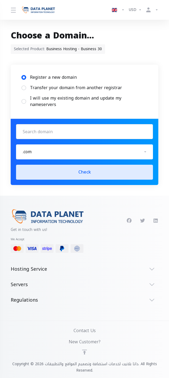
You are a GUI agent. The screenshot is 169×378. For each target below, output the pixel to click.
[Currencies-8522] (135, 10)
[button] (84, 151)
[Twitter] (142, 220)
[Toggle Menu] (13, 9)
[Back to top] (84, 352)
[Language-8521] (118, 10)
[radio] (23, 77)
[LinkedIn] (156, 220)
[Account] (151, 10)
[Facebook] (129, 220)
